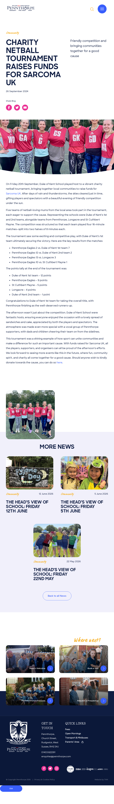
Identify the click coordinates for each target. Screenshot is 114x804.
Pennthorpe (21, 780)
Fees (67, 729)
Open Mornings (73, 733)
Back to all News (57, 595)
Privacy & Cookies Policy (44, 780)
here (59, 362)
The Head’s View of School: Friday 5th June (84, 484)
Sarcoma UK (13, 193)
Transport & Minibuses (76, 737)
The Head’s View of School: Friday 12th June (29, 484)
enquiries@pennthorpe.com (56, 756)
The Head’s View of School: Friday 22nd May (57, 552)
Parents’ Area (74, 742)
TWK (106, 780)
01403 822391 (48, 752)
